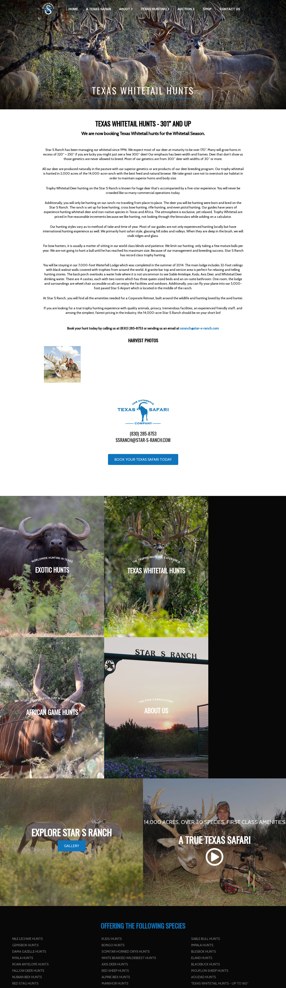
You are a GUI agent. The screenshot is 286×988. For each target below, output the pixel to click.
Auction (186, 9)
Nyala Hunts (22, 817)
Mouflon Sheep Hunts (209, 829)
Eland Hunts (201, 817)
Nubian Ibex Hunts (27, 836)
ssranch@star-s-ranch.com (143, 439)
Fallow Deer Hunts (28, 829)
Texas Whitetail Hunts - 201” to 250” (132, 849)
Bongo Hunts (113, 804)
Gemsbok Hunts (25, 804)
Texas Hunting (155, 9)
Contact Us (230, 9)
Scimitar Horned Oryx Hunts (126, 810)
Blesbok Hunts (203, 810)
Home (73, 9)
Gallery (71, 704)
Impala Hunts (202, 804)
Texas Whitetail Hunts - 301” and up (42, 855)
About (126, 9)
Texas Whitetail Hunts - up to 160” (220, 842)
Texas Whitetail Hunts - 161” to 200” (42, 849)
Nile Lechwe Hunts (27, 798)
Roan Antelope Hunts (30, 823)
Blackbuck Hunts (205, 823)
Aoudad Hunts (203, 836)
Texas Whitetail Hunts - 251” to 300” (221, 849)
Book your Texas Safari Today (143, 459)
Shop (207, 9)
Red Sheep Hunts (115, 829)
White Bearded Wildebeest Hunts (129, 817)
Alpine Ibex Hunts (116, 836)
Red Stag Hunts (25, 842)
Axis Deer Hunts (115, 823)
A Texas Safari (98, 9)
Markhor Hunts (115, 842)
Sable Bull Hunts (205, 798)
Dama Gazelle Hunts (29, 810)
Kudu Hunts (112, 798)
